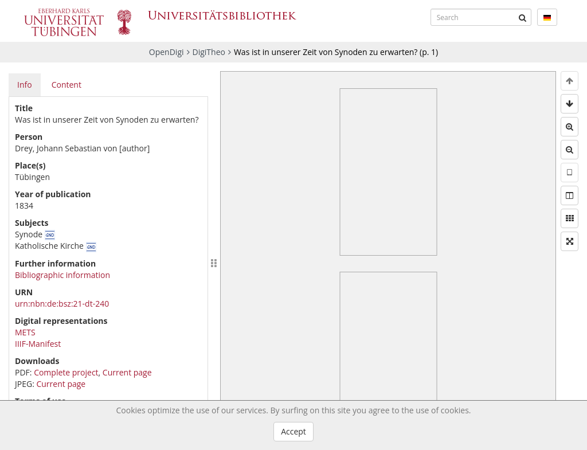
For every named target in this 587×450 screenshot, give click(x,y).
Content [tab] (66, 84)
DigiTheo (209, 51)
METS (25, 332)
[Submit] (522, 17)
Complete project (66, 372)
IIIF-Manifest (38, 343)
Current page (127, 372)
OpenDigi (166, 51)
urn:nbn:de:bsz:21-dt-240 (62, 303)
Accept (293, 431)
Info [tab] (24, 84)
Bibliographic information (62, 274)
